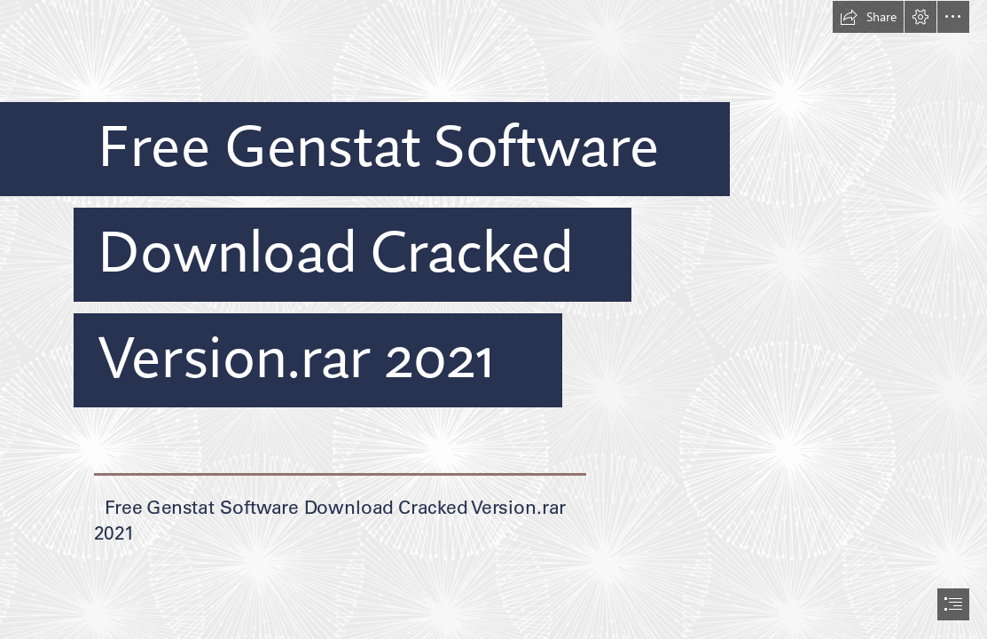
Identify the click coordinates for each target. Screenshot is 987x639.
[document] (493, 319)
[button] (868, 17)
